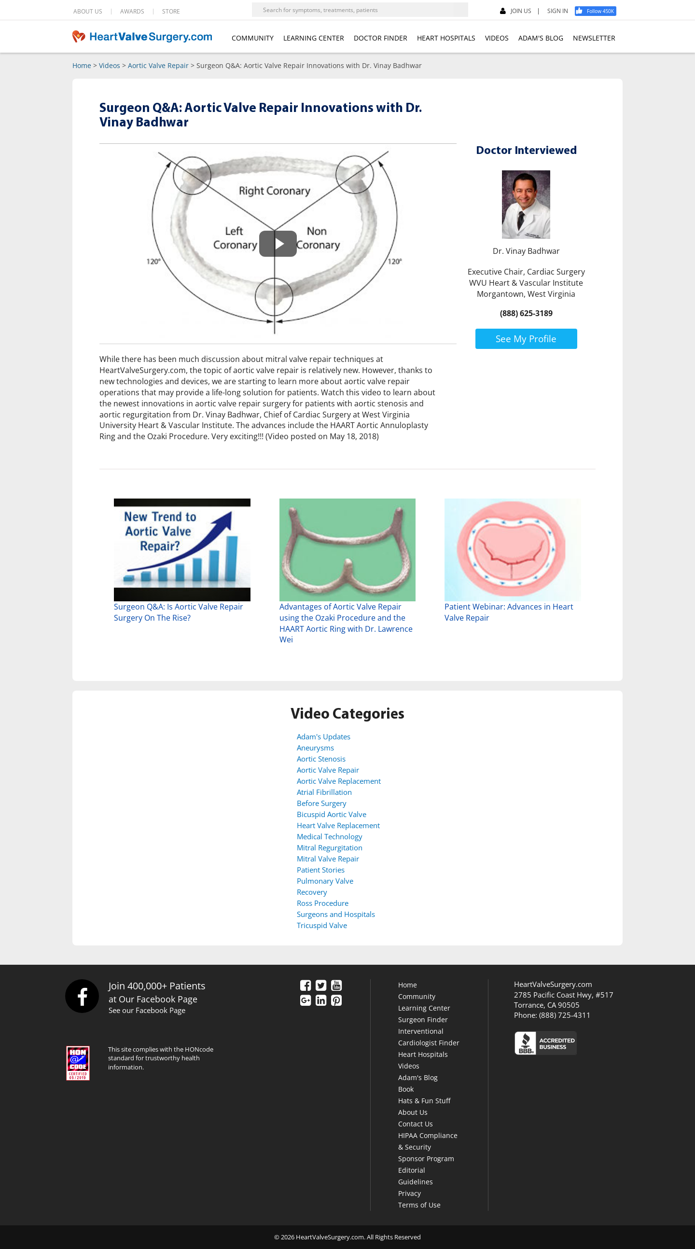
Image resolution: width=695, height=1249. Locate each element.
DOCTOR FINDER (380, 37)
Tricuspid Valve (322, 925)
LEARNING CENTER (313, 37)
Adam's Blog (418, 1077)
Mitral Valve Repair (328, 858)
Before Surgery (322, 803)
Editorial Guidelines (415, 1176)
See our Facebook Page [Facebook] (147, 1010)
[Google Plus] (305, 1001)
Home (81, 65)
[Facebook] (599, 11)
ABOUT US (87, 11)
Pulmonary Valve (325, 881)
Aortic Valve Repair (158, 65)
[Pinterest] (336, 1001)
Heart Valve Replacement (338, 825)
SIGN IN (557, 11)
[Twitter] (321, 986)
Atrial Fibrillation (324, 792)
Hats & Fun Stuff (424, 1100)
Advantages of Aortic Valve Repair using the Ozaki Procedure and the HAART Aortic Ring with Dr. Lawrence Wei (346, 623)
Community (416, 996)
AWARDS (132, 11)
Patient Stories (321, 869)
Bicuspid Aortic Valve (331, 814)
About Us (413, 1112)
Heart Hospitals (423, 1054)
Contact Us (415, 1123)
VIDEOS (497, 37)
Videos (109, 65)
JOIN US (515, 11)
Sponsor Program (426, 1158)
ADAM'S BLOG (540, 37)
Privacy (409, 1193)
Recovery (312, 892)
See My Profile (526, 339)
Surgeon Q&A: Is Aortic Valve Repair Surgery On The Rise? (178, 612)
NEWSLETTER (594, 37)
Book (406, 1089)
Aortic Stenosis (321, 758)
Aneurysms (315, 747)
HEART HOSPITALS (446, 37)
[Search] (461, 9)
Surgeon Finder (423, 1019)
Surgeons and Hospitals (336, 914)
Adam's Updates (323, 736)
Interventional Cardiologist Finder (428, 1037)
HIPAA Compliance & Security (428, 1141)
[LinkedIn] (321, 1001)
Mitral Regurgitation (329, 847)
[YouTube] (336, 986)
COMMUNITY (253, 37)
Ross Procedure (322, 903)
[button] (278, 243)
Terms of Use (419, 1204)
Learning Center (424, 1008)
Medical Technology (329, 836)
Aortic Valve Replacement (339, 781)
